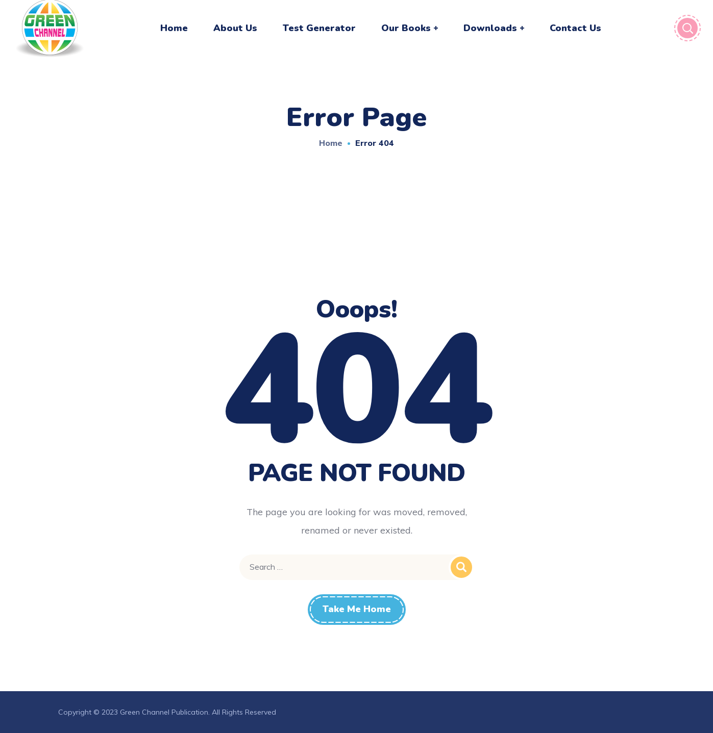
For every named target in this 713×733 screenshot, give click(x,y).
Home (330, 143)
